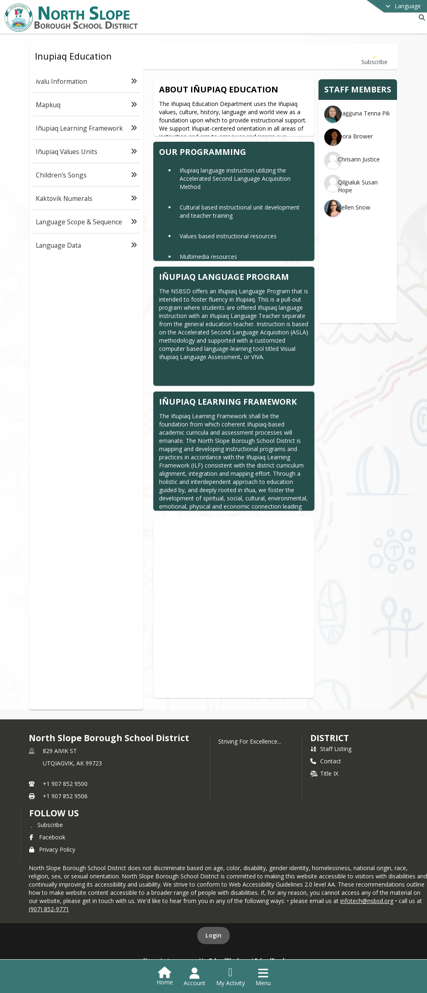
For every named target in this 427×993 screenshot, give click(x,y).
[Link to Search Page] (420, 17)
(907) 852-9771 (49, 909)
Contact (325, 761)
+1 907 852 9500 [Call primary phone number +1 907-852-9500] (65, 784)
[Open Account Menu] (194, 977)
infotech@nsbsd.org (366, 901)
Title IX (324, 773)
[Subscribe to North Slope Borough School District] (46, 824)
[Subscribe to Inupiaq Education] (374, 56)
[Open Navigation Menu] (263, 977)
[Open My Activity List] (230, 977)
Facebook (47, 837)
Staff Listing (330, 749)
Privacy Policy (52, 849)
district (329, 738)
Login (213, 935)
